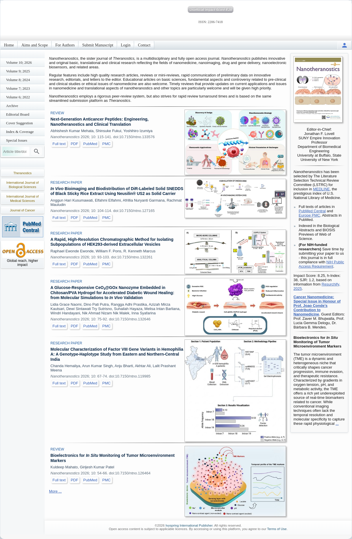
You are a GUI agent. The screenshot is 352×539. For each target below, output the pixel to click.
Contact (144, 45)
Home (9, 45)
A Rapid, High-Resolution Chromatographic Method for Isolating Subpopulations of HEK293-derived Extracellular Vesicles (111, 242)
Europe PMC (309, 215)
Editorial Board (17, 114)
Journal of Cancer (22, 210)
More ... (55, 491)
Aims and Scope (34, 45)
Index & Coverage (20, 131)
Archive (12, 106)
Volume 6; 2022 (18, 97)
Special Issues (16, 140)
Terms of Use (277, 529)
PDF (74, 144)
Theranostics (23, 173)
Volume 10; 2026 (19, 62)
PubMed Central (312, 211)
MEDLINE (321, 189)
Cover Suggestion (19, 123)
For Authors (65, 45)
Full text (59, 144)
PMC (106, 144)
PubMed (90, 144)
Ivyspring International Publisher (188, 525)
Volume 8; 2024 (18, 80)
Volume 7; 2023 (18, 88)
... (337, 423)
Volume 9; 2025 (18, 71)
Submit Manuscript (97, 45)
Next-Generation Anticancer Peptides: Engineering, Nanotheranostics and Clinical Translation (99, 122)
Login (125, 45)
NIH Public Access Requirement (321, 264)
